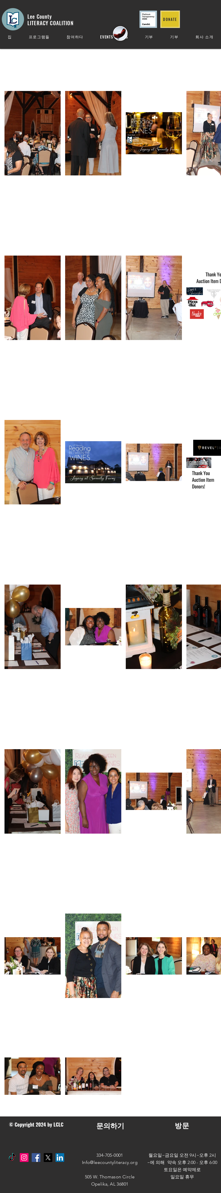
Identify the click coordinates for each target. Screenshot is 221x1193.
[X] (48, 1157)
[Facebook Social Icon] (36, 1157)
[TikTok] (12, 1157)
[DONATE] (170, 19)
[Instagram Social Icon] (24, 1157)
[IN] (59, 1157)
